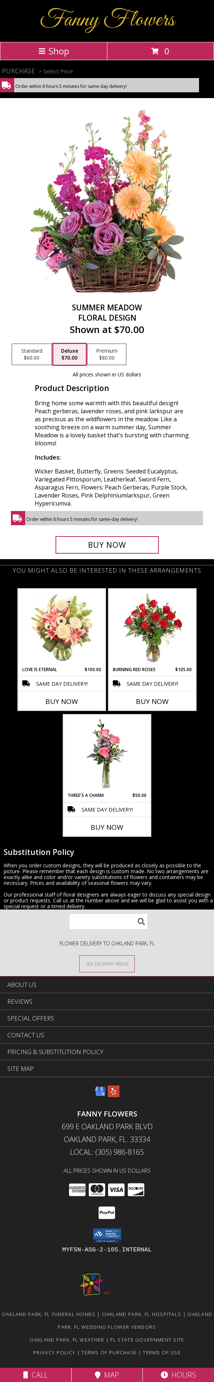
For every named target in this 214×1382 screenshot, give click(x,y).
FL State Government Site (147, 1339)
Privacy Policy (54, 1352)
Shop (53, 51)
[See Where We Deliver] (107, 963)
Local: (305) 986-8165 (107, 1152)
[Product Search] (108, 921)
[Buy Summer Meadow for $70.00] (107, 545)
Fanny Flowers (107, 20)
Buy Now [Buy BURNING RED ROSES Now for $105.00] (152, 701)
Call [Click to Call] (35, 1375)
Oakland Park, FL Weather (67, 1339)
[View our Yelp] (113, 1095)
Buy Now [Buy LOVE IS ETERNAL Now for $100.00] (61, 701)
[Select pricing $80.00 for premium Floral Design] (107, 354)
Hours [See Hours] (178, 1375)
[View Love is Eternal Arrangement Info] (61, 628)
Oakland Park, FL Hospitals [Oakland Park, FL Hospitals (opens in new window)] (141, 1314)
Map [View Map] (107, 1375)
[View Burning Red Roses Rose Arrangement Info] (152, 628)
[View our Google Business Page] (100, 1095)
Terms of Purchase (109, 1352)
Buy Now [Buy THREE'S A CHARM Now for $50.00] (107, 827)
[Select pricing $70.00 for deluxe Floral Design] (69, 354)
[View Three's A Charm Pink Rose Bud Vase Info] (107, 753)
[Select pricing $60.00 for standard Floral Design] (31, 354)
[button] (107, 1235)
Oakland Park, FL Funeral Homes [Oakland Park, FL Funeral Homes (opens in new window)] (49, 1314)
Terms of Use (162, 1352)
